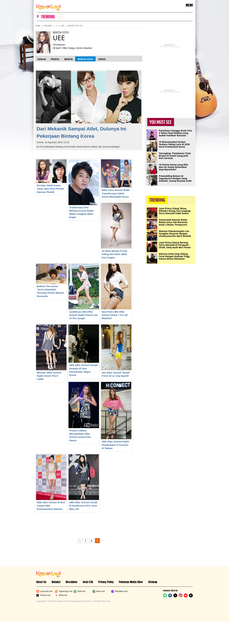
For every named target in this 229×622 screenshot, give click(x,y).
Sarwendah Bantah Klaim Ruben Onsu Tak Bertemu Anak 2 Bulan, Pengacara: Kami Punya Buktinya (173, 222)
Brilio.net (61, 595)
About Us (41, 582)
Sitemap (152, 582)
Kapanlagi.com (63, 591)
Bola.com (99, 591)
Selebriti (48, 25)
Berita (68, 59)
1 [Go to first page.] (85, 541)
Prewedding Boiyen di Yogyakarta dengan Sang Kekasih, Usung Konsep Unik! (175, 178)
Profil (55, 59)
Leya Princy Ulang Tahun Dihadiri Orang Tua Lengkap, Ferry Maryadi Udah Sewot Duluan (175, 210)
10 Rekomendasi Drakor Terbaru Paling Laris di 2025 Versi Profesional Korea (174, 144)
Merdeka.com (119, 591)
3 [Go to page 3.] (97, 541)
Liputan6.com (44, 591)
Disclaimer (72, 582)
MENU (189, 5)
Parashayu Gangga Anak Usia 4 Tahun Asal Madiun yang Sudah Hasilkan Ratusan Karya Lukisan (175, 133)
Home (37, 25)
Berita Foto (85, 59)
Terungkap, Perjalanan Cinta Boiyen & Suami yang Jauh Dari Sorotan (175, 155)
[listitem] (60, 16)
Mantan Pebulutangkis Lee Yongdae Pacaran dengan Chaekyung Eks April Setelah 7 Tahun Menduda (175, 233)
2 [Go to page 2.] (91, 541)
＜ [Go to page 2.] (79, 541)
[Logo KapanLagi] (48, 7)
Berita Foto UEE (75, 25)
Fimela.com (43, 595)
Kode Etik (88, 582)
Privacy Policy (106, 582)
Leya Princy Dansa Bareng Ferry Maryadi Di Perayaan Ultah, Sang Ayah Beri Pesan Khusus (175, 245)
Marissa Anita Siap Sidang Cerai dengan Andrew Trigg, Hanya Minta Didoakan (174, 256)
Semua (41, 59)
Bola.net (79, 591)
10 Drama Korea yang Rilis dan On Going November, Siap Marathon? (173, 167)
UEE (62, 25)
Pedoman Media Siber (131, 582)
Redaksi (56, 582)
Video (102, 59)
